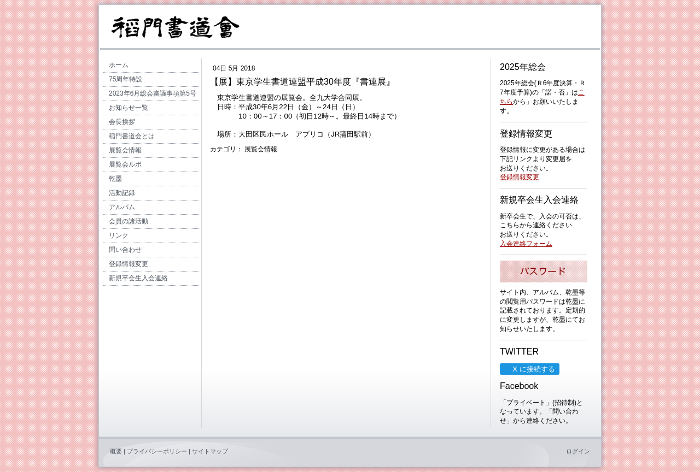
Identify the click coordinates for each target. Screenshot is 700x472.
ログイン (578, 451)
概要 (116, 451)
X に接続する (529, 369)
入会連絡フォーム (526, 243)
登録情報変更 (519, 177)
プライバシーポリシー (157, 451)
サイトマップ (210, 451)
